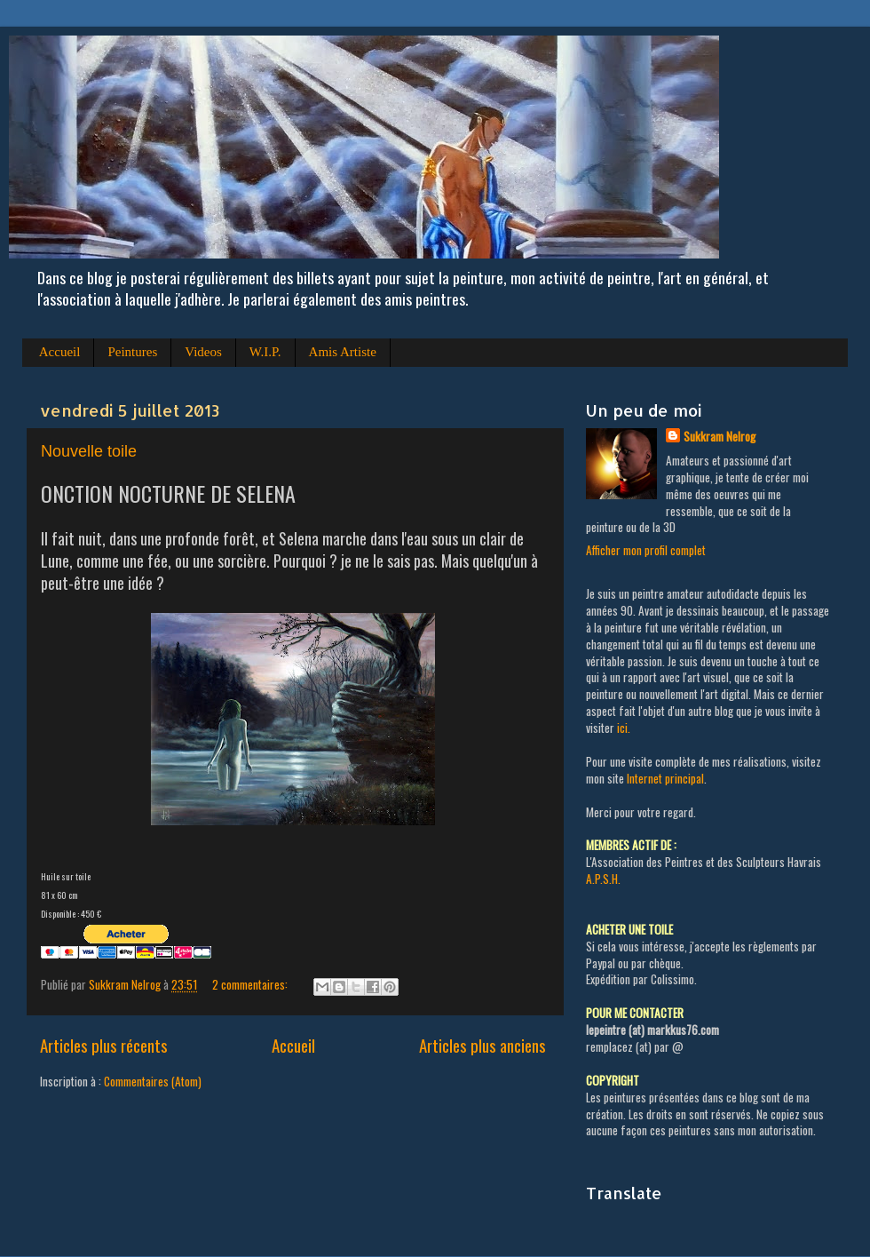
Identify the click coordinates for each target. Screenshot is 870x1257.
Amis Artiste (342, 352)
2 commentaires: (251, 984)
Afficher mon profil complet (646, 550)
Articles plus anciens (482, 1044)
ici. (623, 727)
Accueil (60, 352)
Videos (203, 352)
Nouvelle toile (89, 451)
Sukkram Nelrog (719, 436)
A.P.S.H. (603, 878)
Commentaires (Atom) (153, 1081)
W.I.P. (265, 352)
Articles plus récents (104, 1044)
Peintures (132, 352)
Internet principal (665, 778)
